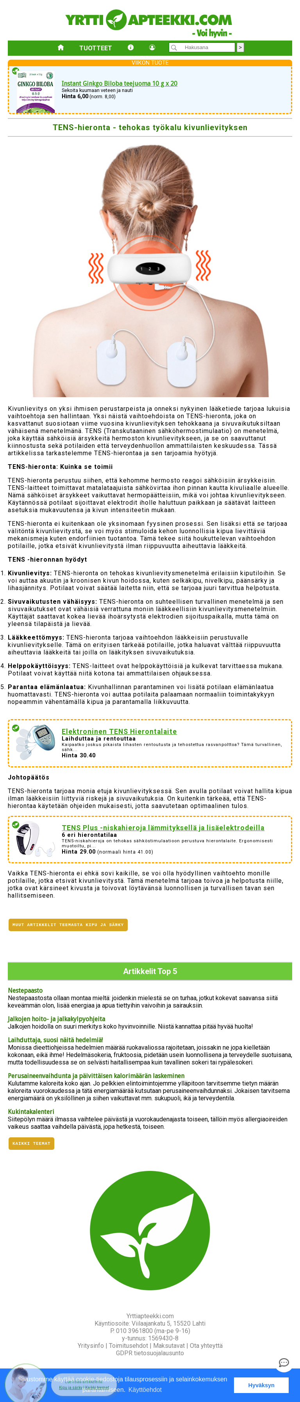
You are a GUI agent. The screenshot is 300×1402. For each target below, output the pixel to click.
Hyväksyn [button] (261, 1385)
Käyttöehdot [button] (145, 1389)
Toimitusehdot (128, 1345)
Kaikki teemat (31, 1143)
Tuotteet (95, 48)
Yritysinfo (91, 1345)
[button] (84, 1381)
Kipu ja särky (70, 1384)
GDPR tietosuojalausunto (150, 1353)
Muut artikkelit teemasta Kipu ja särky (68, 925)
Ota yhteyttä (206, 1345)
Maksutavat (169, 1345)
